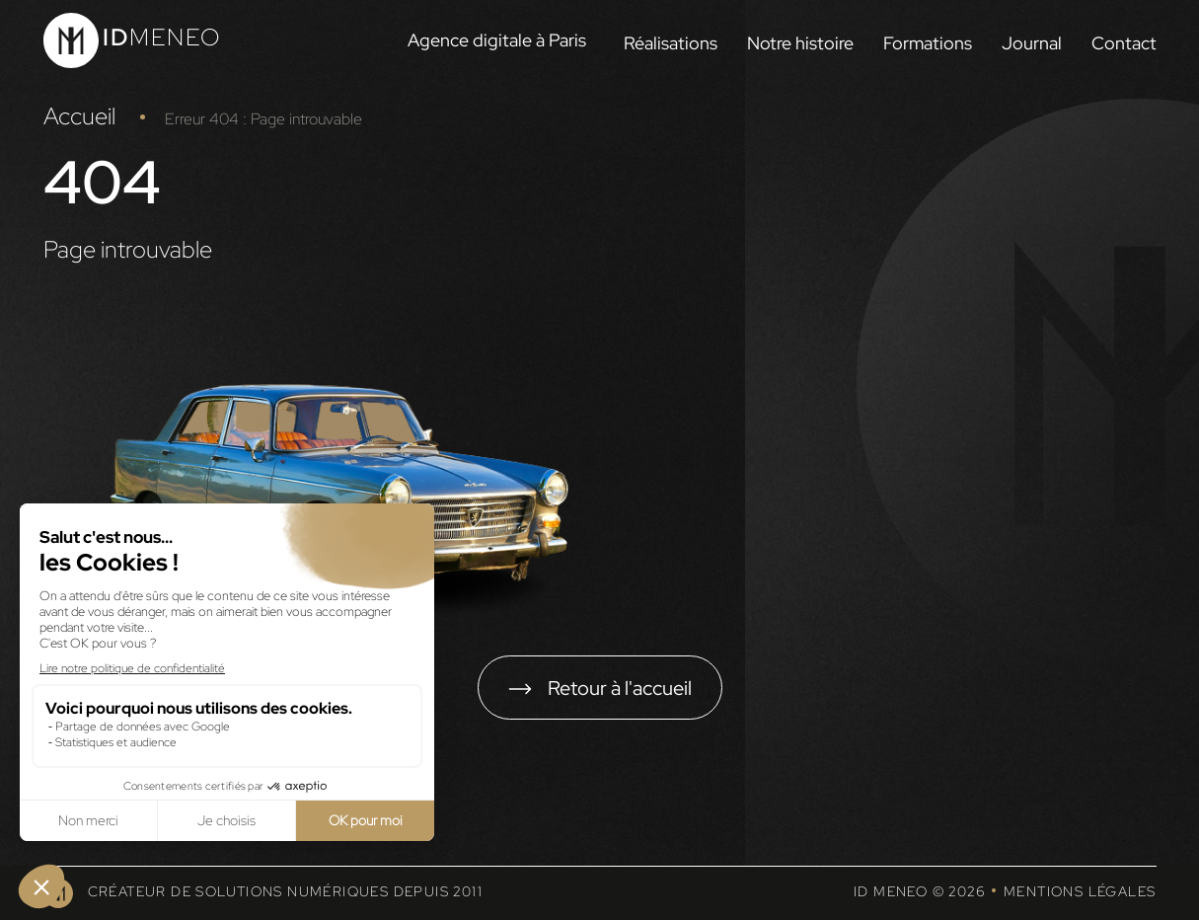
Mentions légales (1080, 891)
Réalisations (670, 43)
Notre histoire (800, 43)
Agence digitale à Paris (497, 40)
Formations (927, 43)
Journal (1032, 43)
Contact (1124, 43)
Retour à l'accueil (620, 687)
